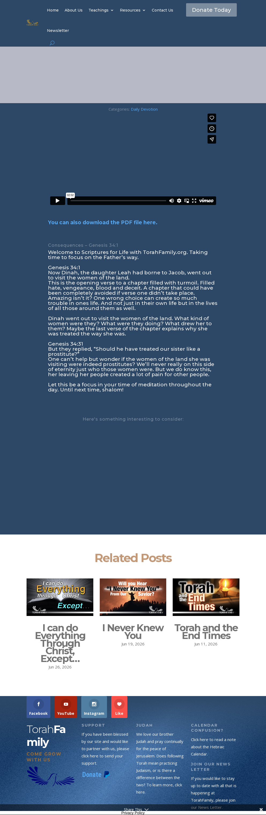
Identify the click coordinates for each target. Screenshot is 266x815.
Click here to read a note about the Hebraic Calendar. (213, 747)
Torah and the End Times (206, 631)
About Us (74, 10)
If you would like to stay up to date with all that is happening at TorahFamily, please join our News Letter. (214, 793)
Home (53, 10)
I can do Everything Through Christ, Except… (60, 643)
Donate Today (211, 10)
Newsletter (58, 30)
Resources (130, 10)
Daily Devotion (144, 109)
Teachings (98, 10)
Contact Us (162, 10)
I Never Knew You (133, 631)
